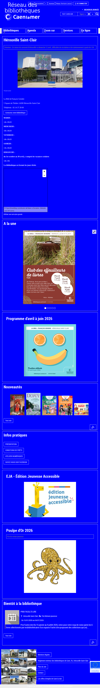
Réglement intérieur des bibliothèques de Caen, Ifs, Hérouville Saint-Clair (63, 660)
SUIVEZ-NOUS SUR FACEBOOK (16, 462)
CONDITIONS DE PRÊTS (13, 450)
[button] (69, 14)
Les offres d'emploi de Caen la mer (50, 678)
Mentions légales (44, 654)
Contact (40, 672)
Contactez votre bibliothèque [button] (15, 112)
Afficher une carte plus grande (13, 214)
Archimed (39, 686)
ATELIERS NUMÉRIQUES (14, 456)
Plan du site (42, 666)
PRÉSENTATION (11, 444)
